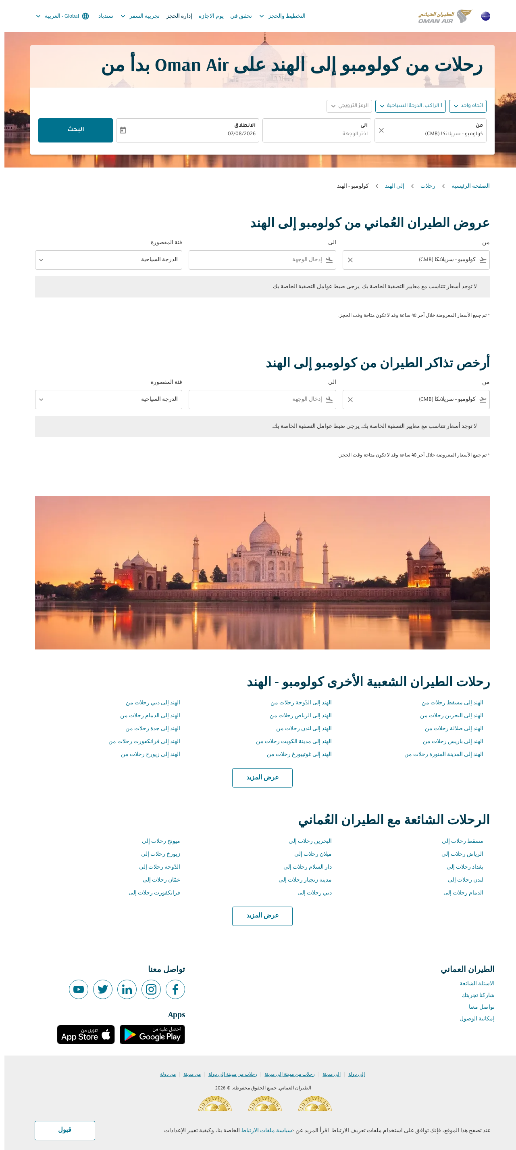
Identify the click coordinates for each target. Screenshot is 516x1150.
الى (359, 126)
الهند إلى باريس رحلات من (448, 742)
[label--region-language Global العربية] (57, 16)
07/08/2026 (237, 134)
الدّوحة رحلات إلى (155, 867)
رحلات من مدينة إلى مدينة (285, 1074)
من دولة (163, 1074)
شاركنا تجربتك (473, 996)
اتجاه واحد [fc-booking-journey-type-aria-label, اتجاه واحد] (467, 106)
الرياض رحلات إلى (458, 854)
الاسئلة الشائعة (472, 984)
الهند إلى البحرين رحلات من (447, 716)
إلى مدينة (327, 1074)
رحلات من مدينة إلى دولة (228, 1074)
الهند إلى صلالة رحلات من (449, 729)
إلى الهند (390, 186)
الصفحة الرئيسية (466, 186)
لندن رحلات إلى (461, 880)
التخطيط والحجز (276, 16)
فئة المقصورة (162, 243)
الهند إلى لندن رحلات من (299, 729)
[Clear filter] (345, 260)
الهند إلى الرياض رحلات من (296, 716)
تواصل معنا (477, 1007)
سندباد (101, 16)
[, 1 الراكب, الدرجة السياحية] (410, 106)
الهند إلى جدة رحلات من (148, 729)
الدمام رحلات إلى (459, 893)
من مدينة (187, 1074)
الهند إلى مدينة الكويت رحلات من (289, 742)
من (475, 126)
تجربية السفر (133, 16)
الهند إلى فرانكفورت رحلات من (140, 742)
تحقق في (237, 16)
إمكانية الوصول (472, 1019)
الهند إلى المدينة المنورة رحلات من (439, 755)
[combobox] (430, 134)
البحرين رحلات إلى (305, 841)
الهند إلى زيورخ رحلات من (146, 755)
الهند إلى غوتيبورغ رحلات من (294, 755)
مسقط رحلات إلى (458, 841)
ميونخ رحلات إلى (156, 841)
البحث (71, 130)
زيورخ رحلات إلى (156, 854)
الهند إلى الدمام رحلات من (146, 716)
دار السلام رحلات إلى (303, 867)
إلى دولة (352, 1074)
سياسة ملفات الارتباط (262, 1131)
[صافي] (375, 130)
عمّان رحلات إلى (157, 880)
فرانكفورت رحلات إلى (150, 893)
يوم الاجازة (206, 16)
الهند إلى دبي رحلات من (148, 703)
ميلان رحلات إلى (308, 854)
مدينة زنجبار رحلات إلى (300, 880)
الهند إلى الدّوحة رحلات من (296, 703)
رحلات (423, 186)
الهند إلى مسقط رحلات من (448, 703)
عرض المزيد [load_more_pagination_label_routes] (258, 778)
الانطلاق (240, 126)
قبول (60, 1130)
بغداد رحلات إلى (460, 867)
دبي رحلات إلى (310, 893)
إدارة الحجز (175, 16)
